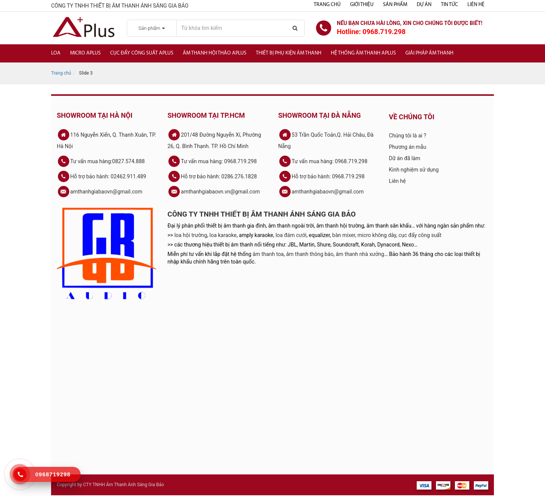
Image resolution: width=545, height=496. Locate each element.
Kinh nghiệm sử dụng (414, 170)
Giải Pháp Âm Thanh (429, 53)
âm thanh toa (268, 254)
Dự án (424, 5)
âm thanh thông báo (309, 254)
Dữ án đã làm (404, 158)
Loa (56, 53)
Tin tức (449, 5)
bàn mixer (343, 235)
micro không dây (377, 235)
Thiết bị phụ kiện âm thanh (288, 53)
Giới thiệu (362, 5)
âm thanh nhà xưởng (360, 254)
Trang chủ (327, 5)
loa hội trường (190, 235)
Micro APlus (85, 53)
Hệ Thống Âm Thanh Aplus (363, 53)
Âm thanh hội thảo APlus (214, 53)
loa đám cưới (291, 235)
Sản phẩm (395, 5)
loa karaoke (223, 235)
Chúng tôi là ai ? (408, 136)
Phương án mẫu (408, 147)
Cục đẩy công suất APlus (141, 53)
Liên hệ (475, 5)
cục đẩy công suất (420, 235)
